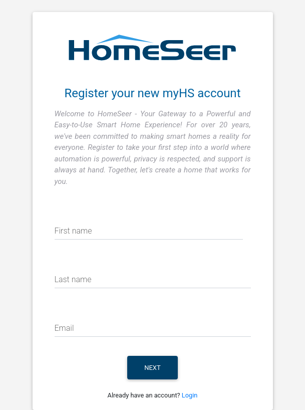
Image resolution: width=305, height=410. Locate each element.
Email (64, 328)
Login (190, 395)
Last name (73, 279)
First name (73, 231)
